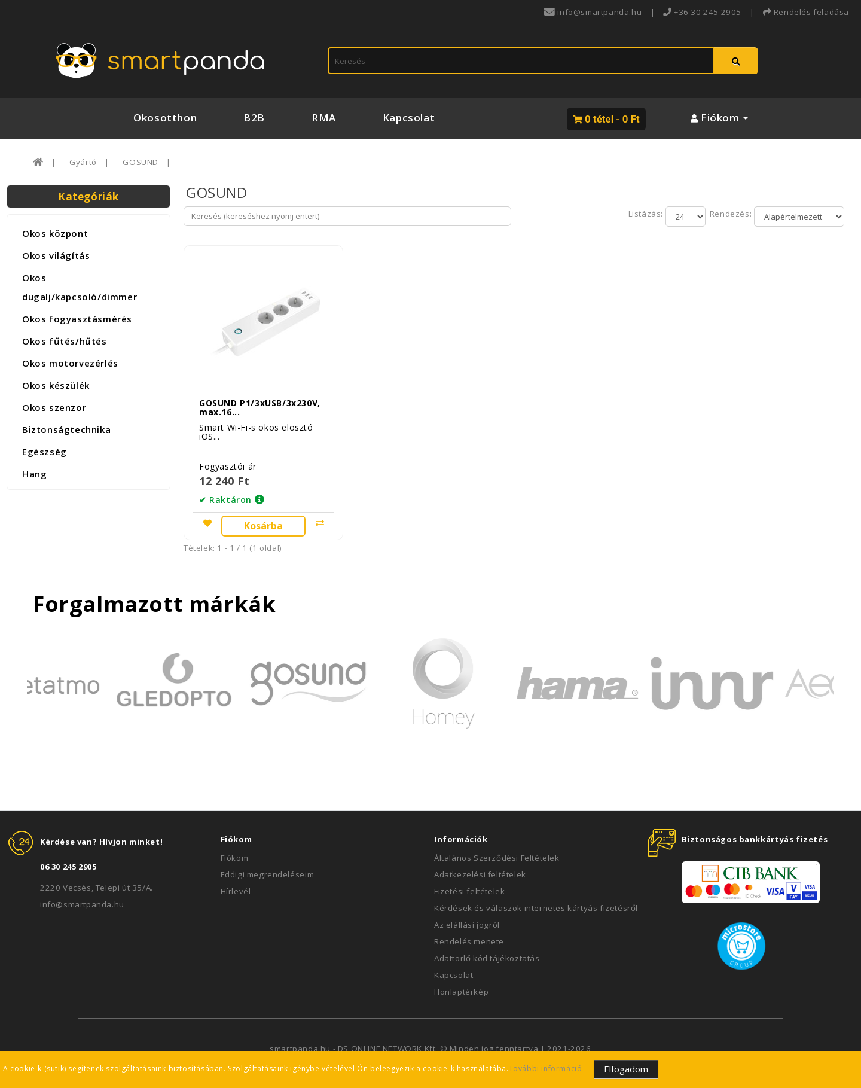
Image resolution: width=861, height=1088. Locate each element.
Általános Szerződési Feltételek (497, 853)
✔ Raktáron (225, 494)
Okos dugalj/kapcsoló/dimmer (79, 287)
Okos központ (55, 233)
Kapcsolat (409, 117)
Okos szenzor (54, 407)
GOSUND (140, 162)
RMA (324, 117)
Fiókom (235, 853)
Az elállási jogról (467, 920)
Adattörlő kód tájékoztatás (487, 953)
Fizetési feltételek (469, 886)
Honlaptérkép (461, 987)
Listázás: (646, 213)
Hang (34, 474)
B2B (254, 117)
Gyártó (83, 162)
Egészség (44, 452)
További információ (545, 1068)
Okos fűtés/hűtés (64, 341)
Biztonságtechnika (66, 429)
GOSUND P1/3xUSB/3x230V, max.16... (259, 402)
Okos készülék (56, 385)
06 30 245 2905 (68, 862)
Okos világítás (56, 255)
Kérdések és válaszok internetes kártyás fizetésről (536, 903)
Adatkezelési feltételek (480, 869)
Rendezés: (730, 213)
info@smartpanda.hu (82, 900)
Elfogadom (626, 1069)
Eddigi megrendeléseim (268, 869)
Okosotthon (165, 117)
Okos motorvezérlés (70, 363)
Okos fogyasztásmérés (77, 319)
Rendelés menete (469, 936)
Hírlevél (236, 886)
